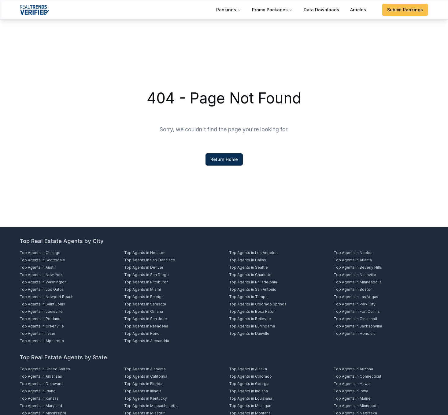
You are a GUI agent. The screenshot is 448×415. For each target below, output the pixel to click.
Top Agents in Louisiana (250, 398)
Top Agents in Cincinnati (355, 318)
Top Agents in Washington (43, 282)
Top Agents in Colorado (250, 376)
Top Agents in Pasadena (146, 326)
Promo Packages (272, 9)
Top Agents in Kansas (39, 398)
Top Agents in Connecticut (357, 376)
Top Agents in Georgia (249, 383)
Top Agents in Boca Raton (252, 311)
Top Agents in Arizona (353, 369)
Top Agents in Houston (144, 252)
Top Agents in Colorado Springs (258, 304)
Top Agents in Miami (142, 289)
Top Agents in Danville (249, 333)
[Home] (34, 10)
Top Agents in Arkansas (41, 376)
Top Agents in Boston (353, 289)
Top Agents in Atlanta (353, 260)
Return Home (224, 159)
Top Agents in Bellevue (250, 318)
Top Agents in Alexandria (146, 340)
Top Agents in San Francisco (149, 260)
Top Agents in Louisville (41, 311)
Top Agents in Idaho (38, 391)
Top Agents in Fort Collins (357, 311)
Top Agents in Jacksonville (358, 326)
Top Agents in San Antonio (252, 289)
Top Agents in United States (45, 369)
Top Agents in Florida (143, 383)
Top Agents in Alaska (248, 369)
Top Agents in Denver (143, 267)
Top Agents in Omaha (143, 311)
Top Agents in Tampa (248, 296)
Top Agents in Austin (38, 267)
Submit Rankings (405, 9)
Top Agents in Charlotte (250, 274)
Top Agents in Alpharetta (42, 340)
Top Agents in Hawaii (353, 383)
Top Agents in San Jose (145, 318)
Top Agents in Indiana (248, 391)
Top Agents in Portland (40, 318)
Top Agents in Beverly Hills (358, 267)
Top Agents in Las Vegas (356, 296)
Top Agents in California (145, 376)
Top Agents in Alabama (145, 369)
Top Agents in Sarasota (145, 304)
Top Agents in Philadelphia (253, 282)
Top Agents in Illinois (142, 391)
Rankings (228, 9)
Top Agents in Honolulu (355, 333)
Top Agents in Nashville (355, 274)
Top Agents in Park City (355, 304)
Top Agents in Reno (142, 333)
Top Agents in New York (41, 274)
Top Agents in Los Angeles (253, 252)
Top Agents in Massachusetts (151, 405)
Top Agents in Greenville (42, 326)
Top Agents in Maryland (41, 405)
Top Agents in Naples (353, 252)
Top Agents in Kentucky (145, 398)
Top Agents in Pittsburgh (146, 282)
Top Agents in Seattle (248, 267)
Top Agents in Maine (352, 398)
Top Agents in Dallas (247, 260)
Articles (358, 9)
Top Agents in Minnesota (356, 405)
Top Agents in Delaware (41, 383)
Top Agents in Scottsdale (42, 260)
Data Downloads (321, 9)
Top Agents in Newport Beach (46, 296)
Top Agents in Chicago (40, 252)
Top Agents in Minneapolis (358, 282)
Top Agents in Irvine (37, 333)
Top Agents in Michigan (250, 405)
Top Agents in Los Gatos (42, 289)
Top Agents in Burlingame (252, 326)
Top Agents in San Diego (146, 274)
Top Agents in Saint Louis (42, 304)
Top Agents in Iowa (351, 391)
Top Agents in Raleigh (144, 296)
